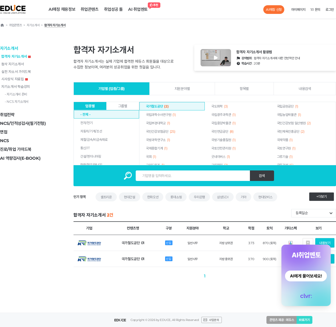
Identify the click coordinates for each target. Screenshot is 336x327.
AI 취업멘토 (139, 8)
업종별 (89, 106)
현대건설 (129, 197)
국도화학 (219, 106)
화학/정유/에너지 (91, 165)
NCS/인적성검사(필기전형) (23, 123)
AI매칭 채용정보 (62, 9)
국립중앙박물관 (223, 123)
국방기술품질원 (223, 140)
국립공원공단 (287, 106)
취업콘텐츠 (90, 9)
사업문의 (214, 320)
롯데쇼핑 (176, 197)
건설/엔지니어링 (90, 156)
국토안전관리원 (223, 148)
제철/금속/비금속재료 (94, 139)
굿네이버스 (220, 156)
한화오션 (153, 197)
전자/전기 (86, 123)
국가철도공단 (157, 106)
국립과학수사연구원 (161, 114)
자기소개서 (9, 48)
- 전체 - (85, 114)
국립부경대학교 (158, 123)
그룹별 (122, 106)
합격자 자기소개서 (16, 56)
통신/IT (85, 148)
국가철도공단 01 (133, 242)
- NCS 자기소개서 (17, 101)
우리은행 (199, 197)
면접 (3, 132)
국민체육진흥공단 (290, 131)
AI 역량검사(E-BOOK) (20, 158)
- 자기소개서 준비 (16, 94)
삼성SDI (223, 197)
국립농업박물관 (289, 114)
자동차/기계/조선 (91, 131)
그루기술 (285, 156)
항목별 (244, 88)
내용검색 (305, 88)
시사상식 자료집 (14, 79)
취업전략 (7, 114)
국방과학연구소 (158, 140)
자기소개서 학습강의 (15, 86)
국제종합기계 (156, 148)
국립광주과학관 (223, 114)
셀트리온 (106, 197)
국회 (151, 156)
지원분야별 (182, 88)
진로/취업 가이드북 (16, 149)
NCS (4, 140)
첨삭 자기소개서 (12, 64)
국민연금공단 (222, 131)
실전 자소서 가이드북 (16, 71)
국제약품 (285, 140)
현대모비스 (265, 197)
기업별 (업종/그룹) (111, 88)
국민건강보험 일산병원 (294, 123)
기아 (243, 197)
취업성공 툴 (113, 9)
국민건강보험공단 (160, 131)
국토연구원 (286, 148)
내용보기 (324, 243)
